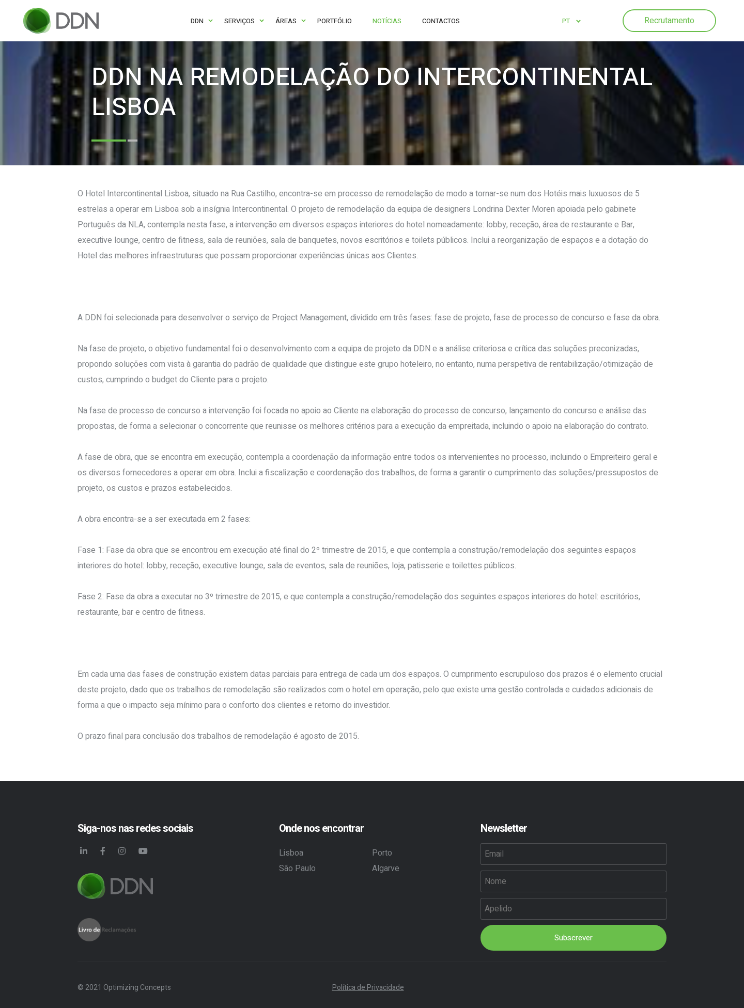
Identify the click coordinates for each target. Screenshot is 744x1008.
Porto (382, 853)
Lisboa (291, 853)
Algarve (385, 868)
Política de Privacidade (368, 987)
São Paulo (297, 868)
